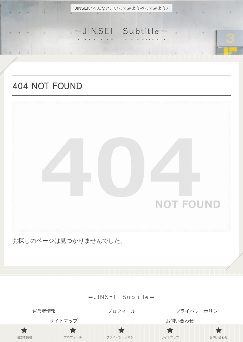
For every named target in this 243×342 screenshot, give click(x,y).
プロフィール (121, 311)
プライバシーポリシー (199, 311)
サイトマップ (64, 320)
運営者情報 (44, 311)
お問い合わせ (180, 320)
